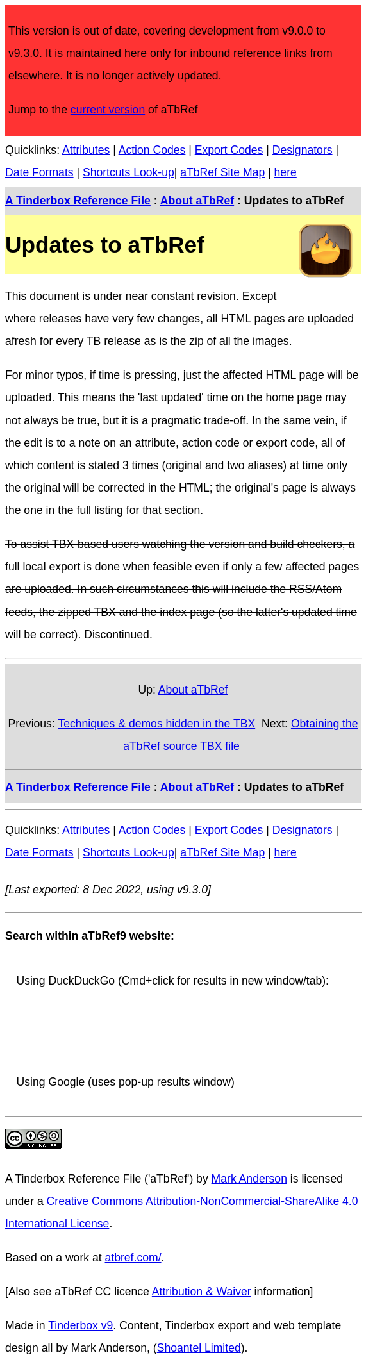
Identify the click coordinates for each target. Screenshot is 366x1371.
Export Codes (229, 150)
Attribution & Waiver (201, 1291)
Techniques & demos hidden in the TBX (156, 723)
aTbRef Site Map (222, 172)
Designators (302, 150)
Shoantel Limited (199, 1348)
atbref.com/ (133, 1257)
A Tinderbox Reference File (78, 200)
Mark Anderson (249, 1178)
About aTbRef (197, 200)
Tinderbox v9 (80, 1325)
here (285, 172)
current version (108, 109)
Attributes (86, 150)
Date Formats (39, 172)
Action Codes (152, 150)
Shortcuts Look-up (128, 172)
